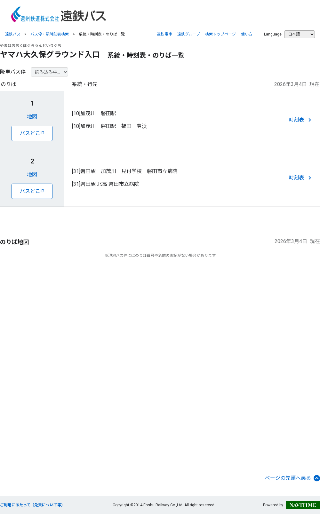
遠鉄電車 (164, 34)
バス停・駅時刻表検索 (49, 34)
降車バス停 (13, 72)
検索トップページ (220, 34)
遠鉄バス (12, 34)
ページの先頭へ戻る (292, 478)
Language (273, 34)
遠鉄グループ (188, 34)
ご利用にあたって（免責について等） (32, 505)
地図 (32, 117)
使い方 (246, 34)
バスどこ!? (32, 133)
